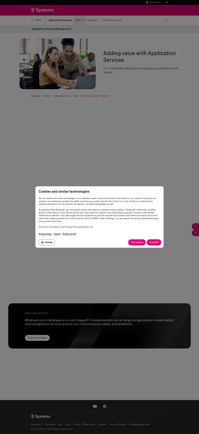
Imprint (57, 234)
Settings (47, 242)
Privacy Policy (45, 234)
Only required (137, 242)
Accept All (154, 242)
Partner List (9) (69, 234)
